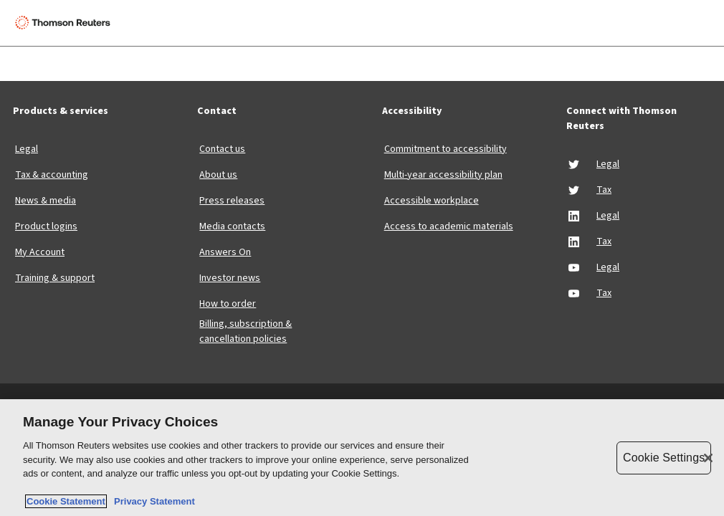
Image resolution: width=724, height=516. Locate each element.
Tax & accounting (51, 175)
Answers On (225, 252)
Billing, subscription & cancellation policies (245, 331)
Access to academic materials (448, 226)
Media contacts (232, 226)
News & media (45, 201)
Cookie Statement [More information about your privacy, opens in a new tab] (66, 501)
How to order (227, 304)
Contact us (222, 149)
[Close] (708, 458)
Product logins (46, 226)
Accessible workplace (431, 201)
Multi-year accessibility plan (443, 175)
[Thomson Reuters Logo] (65, 22)
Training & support (55, 278)
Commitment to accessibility (445, 149)
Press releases (232, 201)
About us (218, 175)
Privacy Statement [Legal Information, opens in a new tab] (152, 501)
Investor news (229, 278)
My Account (40, 252)
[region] (362, 457)
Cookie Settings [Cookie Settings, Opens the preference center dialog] (664, 458)
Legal (26, 149)
